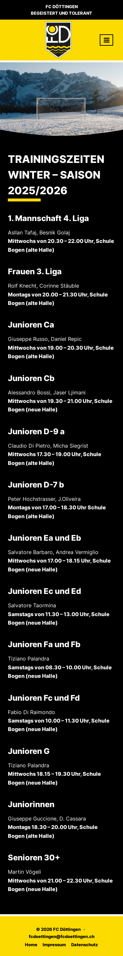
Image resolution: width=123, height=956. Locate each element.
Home (31, 944)
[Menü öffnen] (106, 40)
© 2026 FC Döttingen (58, 929)
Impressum (54, 944)
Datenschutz (84, 944)
